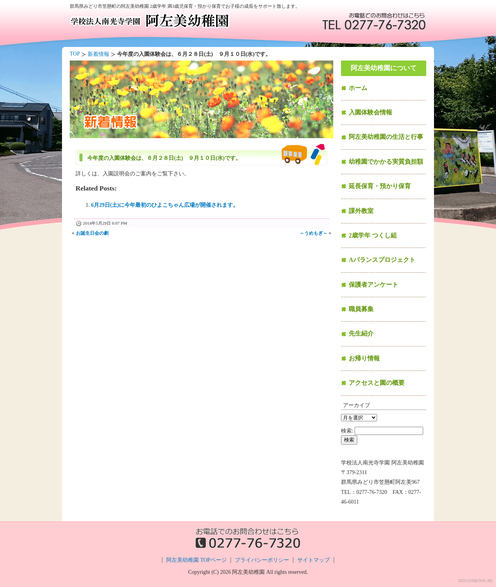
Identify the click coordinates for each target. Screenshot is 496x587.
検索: (347, 431)
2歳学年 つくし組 (373, 235)
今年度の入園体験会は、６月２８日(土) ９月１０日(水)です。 (164, 158)
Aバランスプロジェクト (382, 259)
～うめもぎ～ (313, 233)
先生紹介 (361, 333)
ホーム (358, 88)
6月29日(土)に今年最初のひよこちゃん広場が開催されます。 (164, 205)
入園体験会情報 (370, 112)
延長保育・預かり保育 (380, 186)
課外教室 (361, 211)
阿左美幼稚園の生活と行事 (386, 136)
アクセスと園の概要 (377, 382)
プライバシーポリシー (262, 560)
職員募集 (361, 309)
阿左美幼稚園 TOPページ (196, 560)
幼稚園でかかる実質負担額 (386, 161)
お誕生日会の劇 (92, 233)
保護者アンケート (373, 284)
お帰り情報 (364, 358)
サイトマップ (313, 560)
